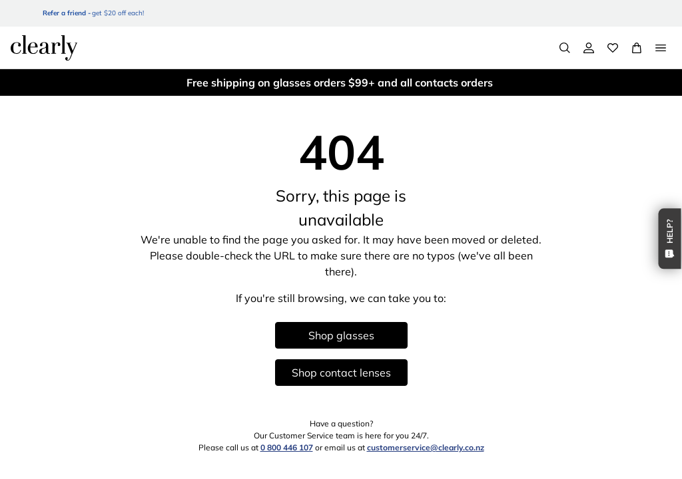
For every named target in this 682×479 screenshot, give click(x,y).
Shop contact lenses (341, 372)
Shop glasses (341, 335)
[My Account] (588, 48)
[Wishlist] (612, 48)
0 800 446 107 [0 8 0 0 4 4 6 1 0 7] (286, 447)
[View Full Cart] (636, 48)
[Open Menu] (660, 48)
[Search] (564, 48)
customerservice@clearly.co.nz (425, 447)
